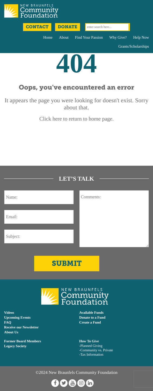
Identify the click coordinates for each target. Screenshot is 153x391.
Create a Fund (90, 322)
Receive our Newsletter (21, 327)
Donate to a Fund (92, 317)
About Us (11, 332)
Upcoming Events (17, 317)
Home (47, 38)
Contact (37, 27)
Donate (67, 27)
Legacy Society (15, 346)
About (64, 38)
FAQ (7, 322)
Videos (9, 312)
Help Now (141, 38)
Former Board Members (22, 341)
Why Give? (118, 38)
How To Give (89, 341)
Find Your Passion (89, 38)
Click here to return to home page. (76, 119)
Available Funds (91, 312)
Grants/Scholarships (133, 47)
